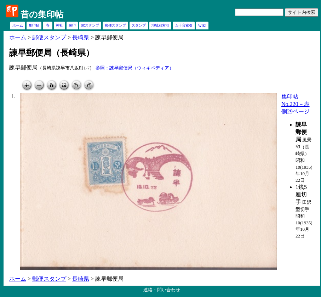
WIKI (202, 26)
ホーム (17, 25)
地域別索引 (160, 25)
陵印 (72, 25)
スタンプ (139, 25)
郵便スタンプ (115, 25)
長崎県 (80, 37)
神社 (59, 25)
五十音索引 (184, 25)
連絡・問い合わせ (161, 289)
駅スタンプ (90, 25)
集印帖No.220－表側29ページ (295, 104)
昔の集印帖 (42, 14)
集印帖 (34, 25)
